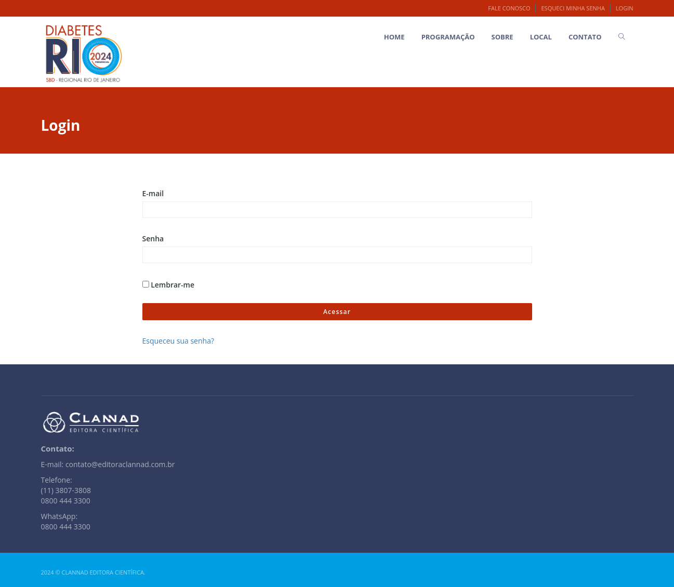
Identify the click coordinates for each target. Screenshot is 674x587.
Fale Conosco (509, 8)
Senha (153, 238)
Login (624, 8)
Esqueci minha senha (572, 8)
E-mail (153, 193)
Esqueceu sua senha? (178, 341)
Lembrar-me (168, 285)
